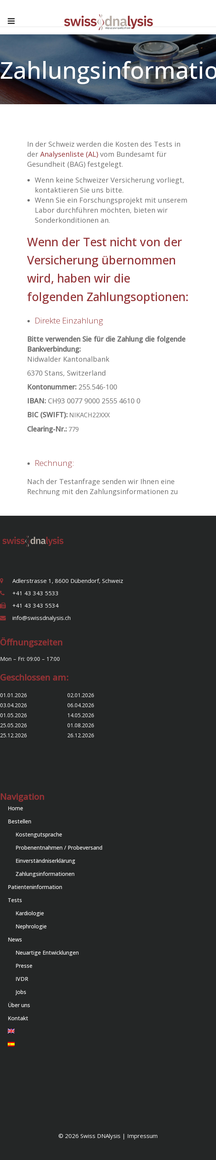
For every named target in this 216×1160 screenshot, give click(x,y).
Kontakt (18, 1018)
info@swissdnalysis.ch (41, 617)
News (15, 939)
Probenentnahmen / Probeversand (58, 847)
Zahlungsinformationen (45, 873)
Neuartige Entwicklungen (47, 952)
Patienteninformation (35, 887)
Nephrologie (31, 926)
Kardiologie (29, 913)
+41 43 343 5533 (35, 593)
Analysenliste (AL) (68, 154)
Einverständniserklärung (45, 860)
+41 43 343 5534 (35, 605)
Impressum (142, 1136)
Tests (15, 900)
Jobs (20, 992)
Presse (23, 965)
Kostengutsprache (38, 834)
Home (15, 808)
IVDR (21, 978)
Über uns (19, 1005)
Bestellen (19, 821)
